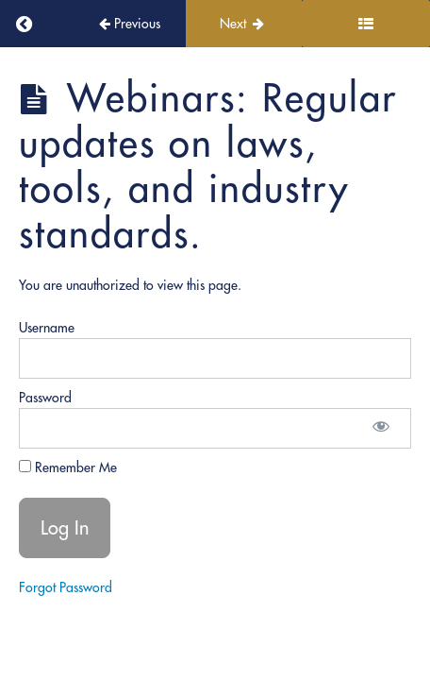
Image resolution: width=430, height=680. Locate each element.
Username (46, 327)
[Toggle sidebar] (366, 23)
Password (45, 397)
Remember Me (68, 467)
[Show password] (381, 428)
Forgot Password (65, 587)
